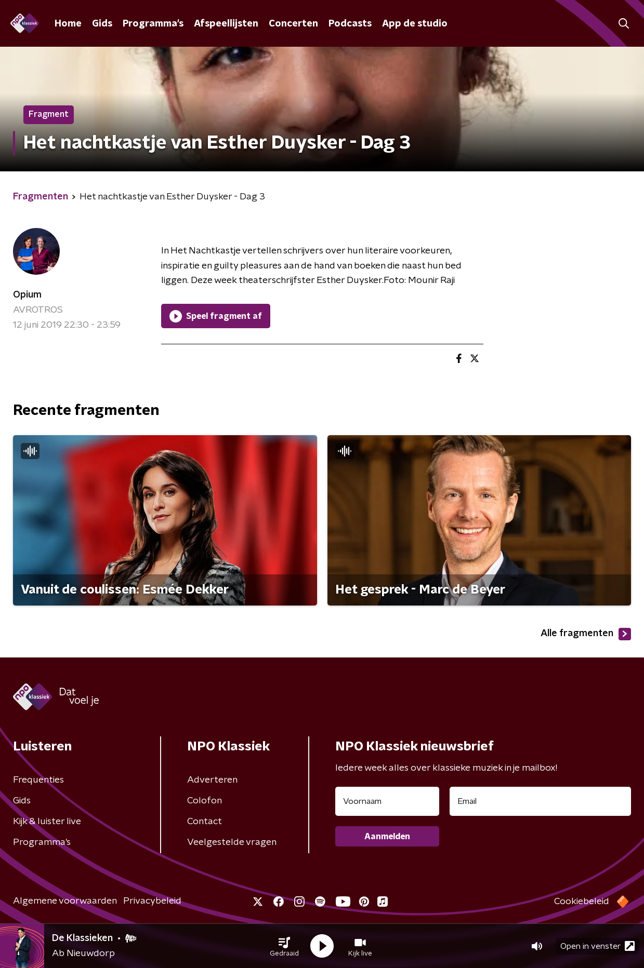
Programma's (153, 24)
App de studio (415, 24)
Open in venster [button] (597, 946)
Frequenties (38, 780)
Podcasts (350, 24)
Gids (102, 24)
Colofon (204, 800)
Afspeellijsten (226, 24)
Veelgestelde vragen (232, 842)
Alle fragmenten (586, 634)
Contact (204, 821)
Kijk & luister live (47, 821)
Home (68, 24)
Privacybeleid (152, 901)
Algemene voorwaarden (65, 901)
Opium (27, 295)
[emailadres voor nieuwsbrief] (541, 801)
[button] (284, 946)
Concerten (293, 24)
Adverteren (212, 780)
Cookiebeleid (581, 901)
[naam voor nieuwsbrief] (387, 801)
